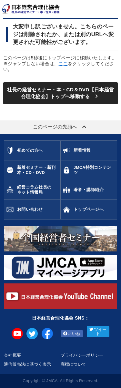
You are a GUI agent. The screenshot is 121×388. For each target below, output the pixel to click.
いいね (71, 334)
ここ (63, 63)
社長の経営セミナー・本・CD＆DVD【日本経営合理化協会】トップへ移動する (60, 93)
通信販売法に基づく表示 (27, 364)
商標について (73, 364)
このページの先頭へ (60, 127)
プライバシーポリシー (82, 355)
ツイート (97, 331)
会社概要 (12, 355)
